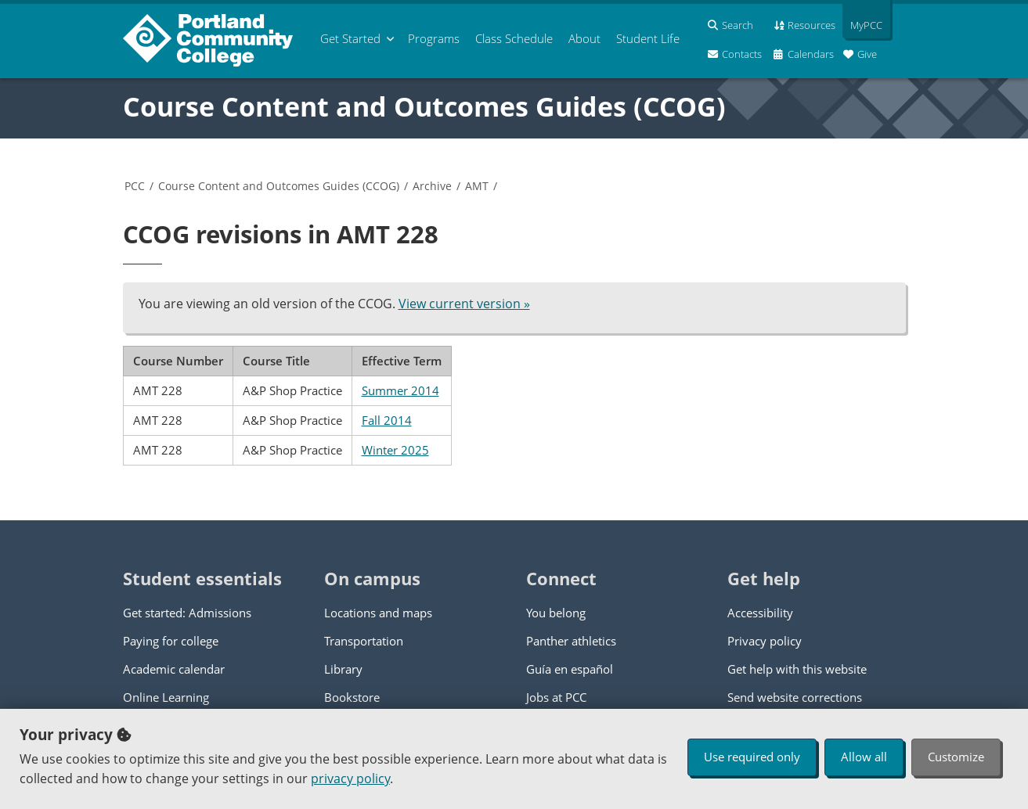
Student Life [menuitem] (648, 38)
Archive (432, 185)
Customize (956, 756)
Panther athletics (571, 641)
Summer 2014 (400, 390)
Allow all (864, 756)
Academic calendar (174, 669)
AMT (477, 185)
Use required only (752, 756)
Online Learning (166, 697)
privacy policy (350, 778)
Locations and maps (378, 612)
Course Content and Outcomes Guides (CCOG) (424, 106)
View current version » (464, 303)
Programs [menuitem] (434, 38)
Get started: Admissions (187, 612)
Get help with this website (797, 669)
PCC (134, 185)
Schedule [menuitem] (514, 38)
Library (343, 669)
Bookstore (352, 697)
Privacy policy (764, 641)
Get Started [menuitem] (350, 38)
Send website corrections (794, 697)
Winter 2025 (395, 450)
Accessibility (760, 612)
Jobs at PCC (556, 697)
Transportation (363, 641)
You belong (556, 612)
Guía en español (569, 669)
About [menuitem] (584, 38)
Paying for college (170, 641)
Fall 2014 (387, 420)
